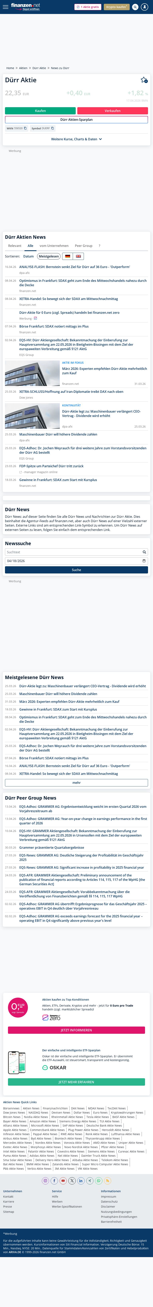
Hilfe (55, 1196)
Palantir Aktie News (41, 1151)
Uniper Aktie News (131, 1143)
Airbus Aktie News (15, 1138)
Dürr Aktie (39, 68)
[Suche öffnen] (135, 7)
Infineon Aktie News (16, 1134)
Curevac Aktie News (131, 1151)
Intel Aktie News (14, 1151)
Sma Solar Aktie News (17, 1160)
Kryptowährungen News (127, 1112)
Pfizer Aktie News (112, 1147)
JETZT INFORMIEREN (76, 1030)
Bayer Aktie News (14, 1121)
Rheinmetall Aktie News (67, 1117)
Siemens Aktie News (101, 1151)
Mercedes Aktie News (17, 1143)
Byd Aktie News (41, 1138)
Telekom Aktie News (114, 1160)
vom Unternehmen (54, 246)
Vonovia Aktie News (77, 1143)
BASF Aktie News (123, 1117)
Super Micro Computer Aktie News (105, 1164)
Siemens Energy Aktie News (77, 1121)
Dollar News (82, 1112)
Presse (7, 1206)
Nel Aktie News (68, 1155)
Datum (28, 256)
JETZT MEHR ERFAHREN (76, 1082)
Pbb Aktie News (13, 1168)
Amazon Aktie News (43, 1121)
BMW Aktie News (37, 1164)
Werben (57, 1201)
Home (10, 68)
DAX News (78, 1108)
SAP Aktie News (73, 1125)
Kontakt (8, 1196)
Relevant (14, 246)
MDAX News (96, 1108)
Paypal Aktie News (45, 1134)
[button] (87, 7)
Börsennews (11, 1108)
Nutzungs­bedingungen (116, 1212)
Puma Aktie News (14, 1155)
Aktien (23, 68)
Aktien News (31, 1108)
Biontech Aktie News (68, 1138)
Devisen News (61, 1112)
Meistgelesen (49, 256)
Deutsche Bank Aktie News (104, 1125)
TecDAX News (117, 1108)
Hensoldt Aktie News (115, 1130)
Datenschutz (109, 1201)
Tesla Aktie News (97, 1117)
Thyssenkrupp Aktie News (102, 1138)
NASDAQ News (38, 1112)
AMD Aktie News (104, 1143)
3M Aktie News (65, 1168)
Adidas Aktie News (42, 1155)
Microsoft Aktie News (45, 1125)
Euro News (100, 1112)
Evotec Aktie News (15, 1147)
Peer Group (83, 246)
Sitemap (8, 1212)
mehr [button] (77, 782)
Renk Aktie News (97, 1134)
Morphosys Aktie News (46, 1147)
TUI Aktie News (110, 1121)
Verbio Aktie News (39, 1168)
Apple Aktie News (14, 1130)
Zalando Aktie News (65, 1164)
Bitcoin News (12, 1117)
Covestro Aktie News (70, 1151)
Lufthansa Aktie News (125, 1134)
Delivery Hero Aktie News (52, 1160)
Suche (76, 570)
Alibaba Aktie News (85, 1160)
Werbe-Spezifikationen (67, 1206)
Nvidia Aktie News (36, 1117)
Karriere (8, 1201)
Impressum (108, 1196)
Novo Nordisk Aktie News (81, 1147)
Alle (30, 246)
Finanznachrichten (55, 1108)
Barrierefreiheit (111, 1222)
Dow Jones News (14, 1112)
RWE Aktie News (71, 1134)
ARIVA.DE (15, 1252)
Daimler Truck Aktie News (98, 1155)
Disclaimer (108, 1206)
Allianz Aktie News (15, 1125)
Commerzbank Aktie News (47, 1130)
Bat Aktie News (13, 1164)
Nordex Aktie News (48, 1143)
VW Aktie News (88, 1168)
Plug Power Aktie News (83, 1130)
